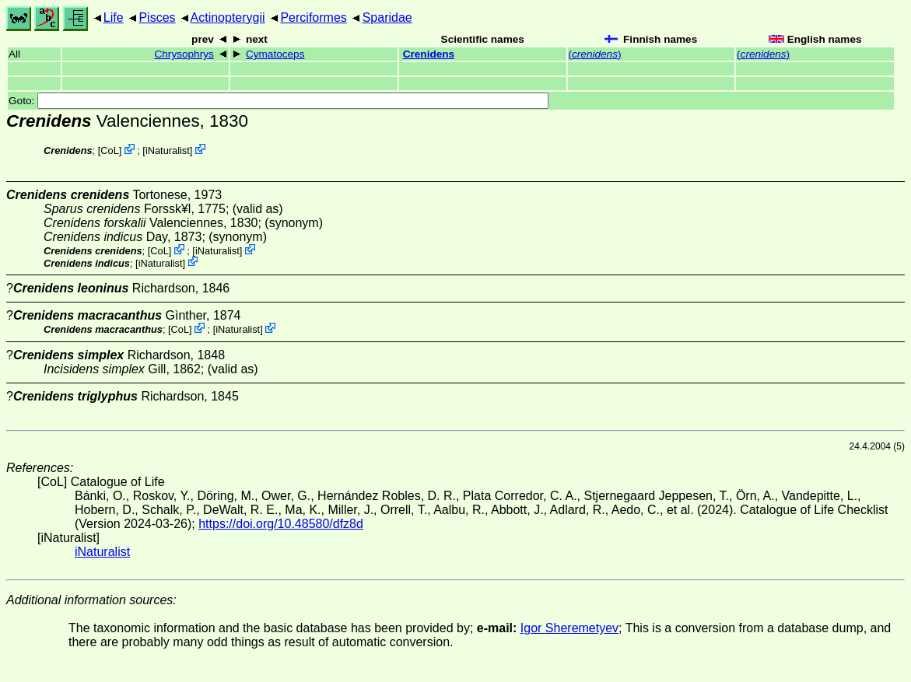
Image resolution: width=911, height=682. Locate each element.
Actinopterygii (228, 17)
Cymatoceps (275, 54)
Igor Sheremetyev (569, 628)
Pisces (156, 17)
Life (113, 17)
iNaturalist (167, 150)
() (595, 54)
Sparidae (387, 17)
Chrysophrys (183, 54)
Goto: (278, 101)
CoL (109, 150)
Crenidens (428, 54)
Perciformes (313, 17)
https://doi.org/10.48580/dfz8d (280, 523)
